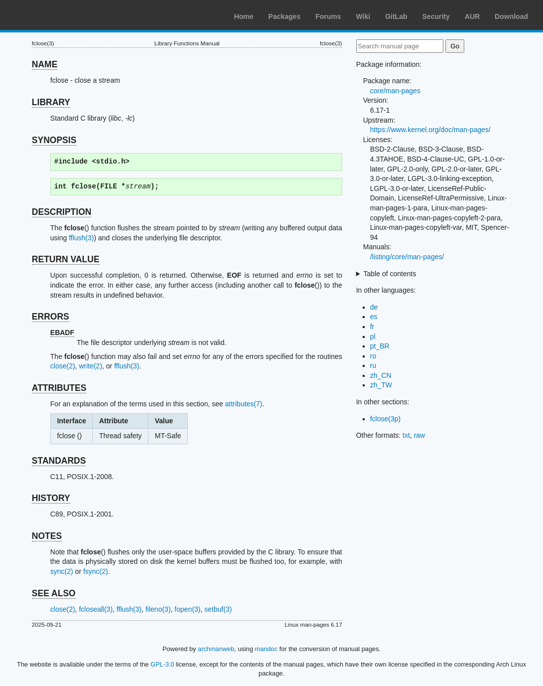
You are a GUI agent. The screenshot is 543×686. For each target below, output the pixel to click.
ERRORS (50, 317)
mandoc (266, 649)
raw (419, 435)
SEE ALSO (54, 593)
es (374, 317)
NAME (45, 64)
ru (373, 365)
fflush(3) (81, 238)
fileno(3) (158, 609)
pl (373, 337)
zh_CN (381, 375)
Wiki (363, 16)
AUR (472, 16)
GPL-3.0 (162, 664)
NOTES (47, 536)
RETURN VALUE (66, 259)
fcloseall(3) (96, 609)
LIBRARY (51, 102)
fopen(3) (187, 609)
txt (406, 435)
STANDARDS (59, 461)
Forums (328, 16)
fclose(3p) (385, 419)
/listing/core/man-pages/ (407, 257)
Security (436, 16)
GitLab (396, 16)
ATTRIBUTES (59, 388)
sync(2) (61, 571)
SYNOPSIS (54, 140)
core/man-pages (395, 91)
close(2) (62, 366)
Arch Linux (54, 15)
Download (511, 16)
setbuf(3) (218, 609)
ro (373, 356)
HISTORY (51, 498)
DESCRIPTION (62, 212)
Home (244, 16)
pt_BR (380, 346)
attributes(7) (244, 404)
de (374, 307)
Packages (285, 16)
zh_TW (381, 385)
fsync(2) (95, 571)
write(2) (90, 366)
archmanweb (216, 649)
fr (372, 327)
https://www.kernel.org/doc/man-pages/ (430, 130)
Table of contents (390, 274)
